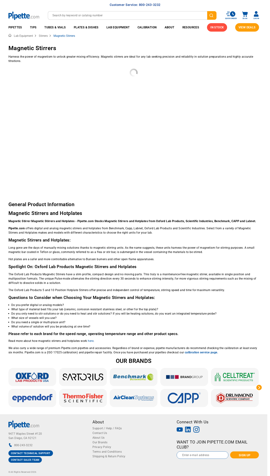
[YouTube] (180, 429)
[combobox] (132, 15)
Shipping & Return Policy (108, 456)
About (169, 27)
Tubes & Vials (55, 27)
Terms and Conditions (107, 451)
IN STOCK (217, 27)
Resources (190, 27)
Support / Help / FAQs (107, 428)
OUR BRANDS (134, 360)
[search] (212, 15)
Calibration (147, 27)
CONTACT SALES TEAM (25, 459)
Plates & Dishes (86, 27)
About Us (98, 437)
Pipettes (15, 27)
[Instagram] (196, 429)
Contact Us (99, 433)
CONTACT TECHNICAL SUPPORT (30, 453)
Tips (33, 27)
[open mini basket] (245, 15)
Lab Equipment (118, 27)
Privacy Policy (101, 447)
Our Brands (99, 442)
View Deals (247, 27)
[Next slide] (259, 387)
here (91, 341)
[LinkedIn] (188, 429)
